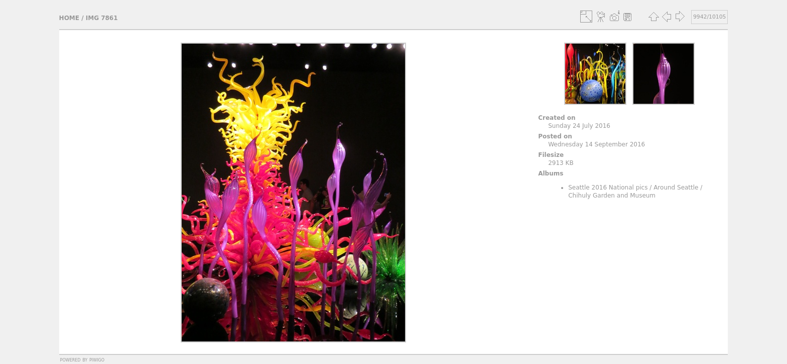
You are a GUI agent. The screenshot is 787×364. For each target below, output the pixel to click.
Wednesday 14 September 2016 (596, 144)
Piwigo (96, 359)
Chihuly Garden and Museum (611, 195)
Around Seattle (675, 187)
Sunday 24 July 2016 (579, 125)
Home (69, 18)
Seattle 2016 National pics (607, 187)
